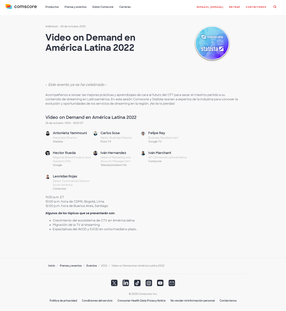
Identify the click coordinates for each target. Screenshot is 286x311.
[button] (210, 9)
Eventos (91, 265)
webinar (51, 26)
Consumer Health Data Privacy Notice (141, 300)
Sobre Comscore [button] (103, 7)
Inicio (51, 265)
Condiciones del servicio (97, 300)
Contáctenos (228, 300)
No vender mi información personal (193, 300)
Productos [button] (52, 7)
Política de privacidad (63, 300)
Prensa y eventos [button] (76, 7)
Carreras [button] (125, 7)
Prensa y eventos (71, 265)
